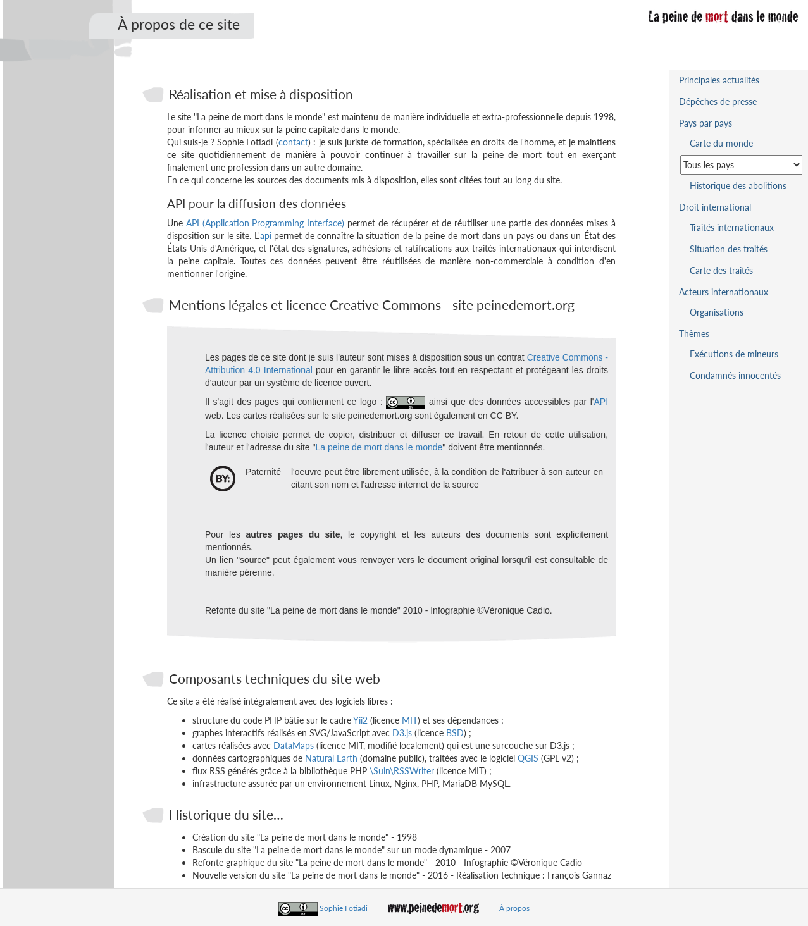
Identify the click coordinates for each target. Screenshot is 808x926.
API (601, 402)
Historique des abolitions (738, 185)
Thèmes (694, 333)
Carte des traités (721, 270)
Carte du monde (721, 143)
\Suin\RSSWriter (402, 770)
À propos (514, 908)
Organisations (716, 312)
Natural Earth (331, 758)
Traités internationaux (732, 227)
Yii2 (360, 720)
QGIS (528, 758)
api (265, 235)
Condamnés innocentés (735, 375)
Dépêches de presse (718, 101)
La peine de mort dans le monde (378, 447)
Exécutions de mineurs (734, 354)
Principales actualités (719, 80)
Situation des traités (729, 249)
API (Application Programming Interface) (265, 223)
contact (293, 142)
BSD (455, 732)
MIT (410, 720)
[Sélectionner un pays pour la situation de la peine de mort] (741, 165)
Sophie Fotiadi (344, 908)
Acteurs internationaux (723, 292)
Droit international (715, 207)
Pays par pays (705, 123)
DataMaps (293, 745)
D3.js (402, 732)
